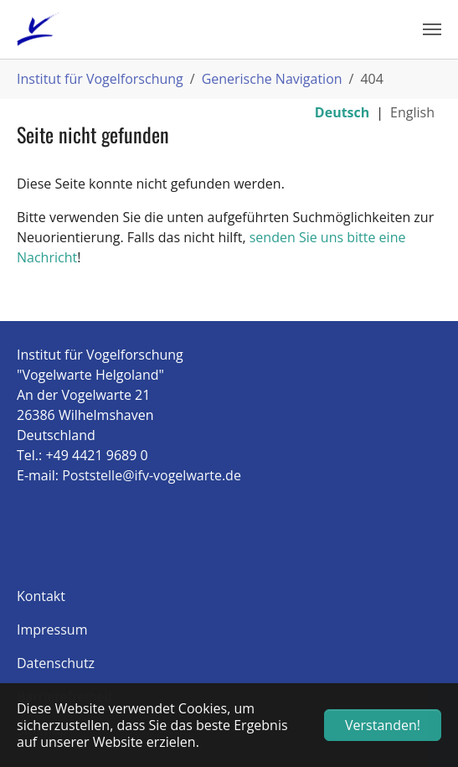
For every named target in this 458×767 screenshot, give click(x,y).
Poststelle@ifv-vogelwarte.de (151, 475)
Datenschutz (56, 663)
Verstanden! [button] (382, 725)
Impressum (52, 629)
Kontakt (41, 596)
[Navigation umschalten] (432, 29)
